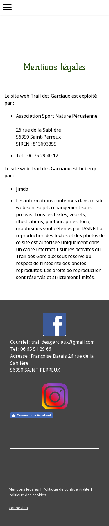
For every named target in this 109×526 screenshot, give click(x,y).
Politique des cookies (27, 495)
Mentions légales (24, 489)
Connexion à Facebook (31, 415)
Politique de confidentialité (66, 489)
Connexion (18, 507)
